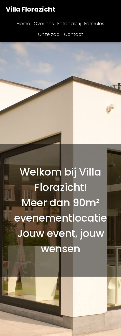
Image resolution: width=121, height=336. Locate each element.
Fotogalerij (69, 23)
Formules (94, 23)
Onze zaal (49, 34)
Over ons (44, 23)
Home (23, 23)
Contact (73, 34)
